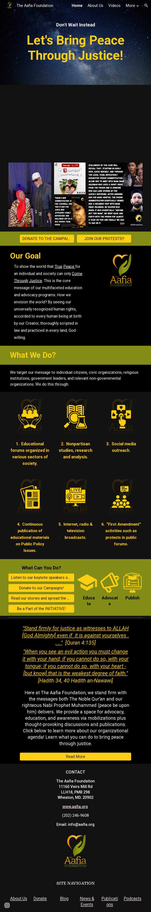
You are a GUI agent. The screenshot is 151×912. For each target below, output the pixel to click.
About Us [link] (95, 5)
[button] (146, 5)
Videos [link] (114, 5)
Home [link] (77, 5)
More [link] (130, 5)
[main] (75, 25)
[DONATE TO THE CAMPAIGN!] (47, 238)
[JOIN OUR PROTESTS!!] (104, 238)
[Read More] (75, 756)
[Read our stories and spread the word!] (41, 598)
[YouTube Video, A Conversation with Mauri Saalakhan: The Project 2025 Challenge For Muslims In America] (75, 122)
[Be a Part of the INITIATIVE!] (41, 608)
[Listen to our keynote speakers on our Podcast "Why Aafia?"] (41, 577)
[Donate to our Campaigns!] (41, 588)
